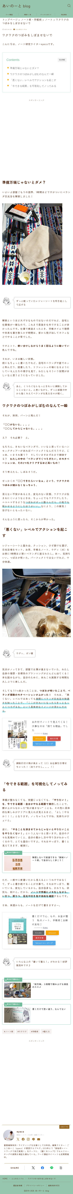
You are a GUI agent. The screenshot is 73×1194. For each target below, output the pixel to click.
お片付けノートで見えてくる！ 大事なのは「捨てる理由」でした (51, 726)
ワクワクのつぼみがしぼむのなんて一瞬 (32, 74)
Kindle (38, 932)
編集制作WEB (54, 1185)
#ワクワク (22, 1031)
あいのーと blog (16, 6)
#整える (46, 1031)
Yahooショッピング (44, 743)
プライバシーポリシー (35, 1185)
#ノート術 (8, 1031)
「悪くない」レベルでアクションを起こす (33, 80)
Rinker (45, 733)
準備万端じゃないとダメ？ (24, 68)
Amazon (39, 738)
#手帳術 (34, 1031)
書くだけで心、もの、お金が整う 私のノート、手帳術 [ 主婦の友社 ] (50, 920)
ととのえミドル (20, 29)
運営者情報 (17, 1185)
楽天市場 (54, 738)
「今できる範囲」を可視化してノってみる (33, 86)
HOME (5, 1178)
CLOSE (62, 60)
